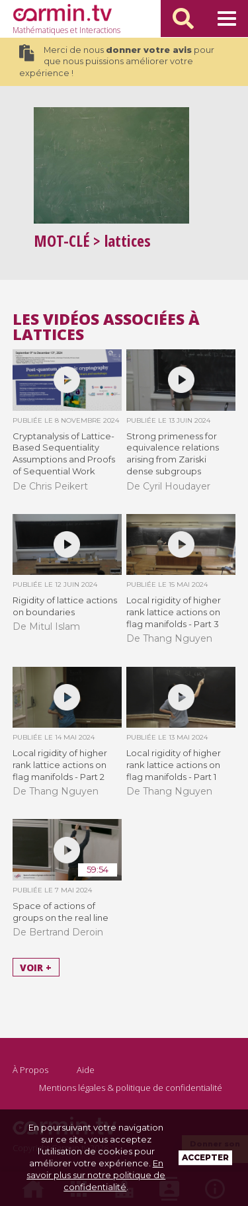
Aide (86, 1070)
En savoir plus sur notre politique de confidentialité (95, 1175)
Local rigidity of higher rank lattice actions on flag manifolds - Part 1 (173, 765)
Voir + (36, 967)
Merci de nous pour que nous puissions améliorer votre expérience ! (116, 61)
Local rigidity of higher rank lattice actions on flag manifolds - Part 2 (60, 765)
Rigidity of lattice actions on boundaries (65, 606)
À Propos (30, 1070)
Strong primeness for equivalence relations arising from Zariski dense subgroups (172, 454)
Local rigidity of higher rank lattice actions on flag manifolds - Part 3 (173, 612)
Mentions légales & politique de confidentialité (130, 1088)
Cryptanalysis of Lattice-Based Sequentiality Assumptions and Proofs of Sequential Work (64, 454)
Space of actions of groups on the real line (60, 911)
